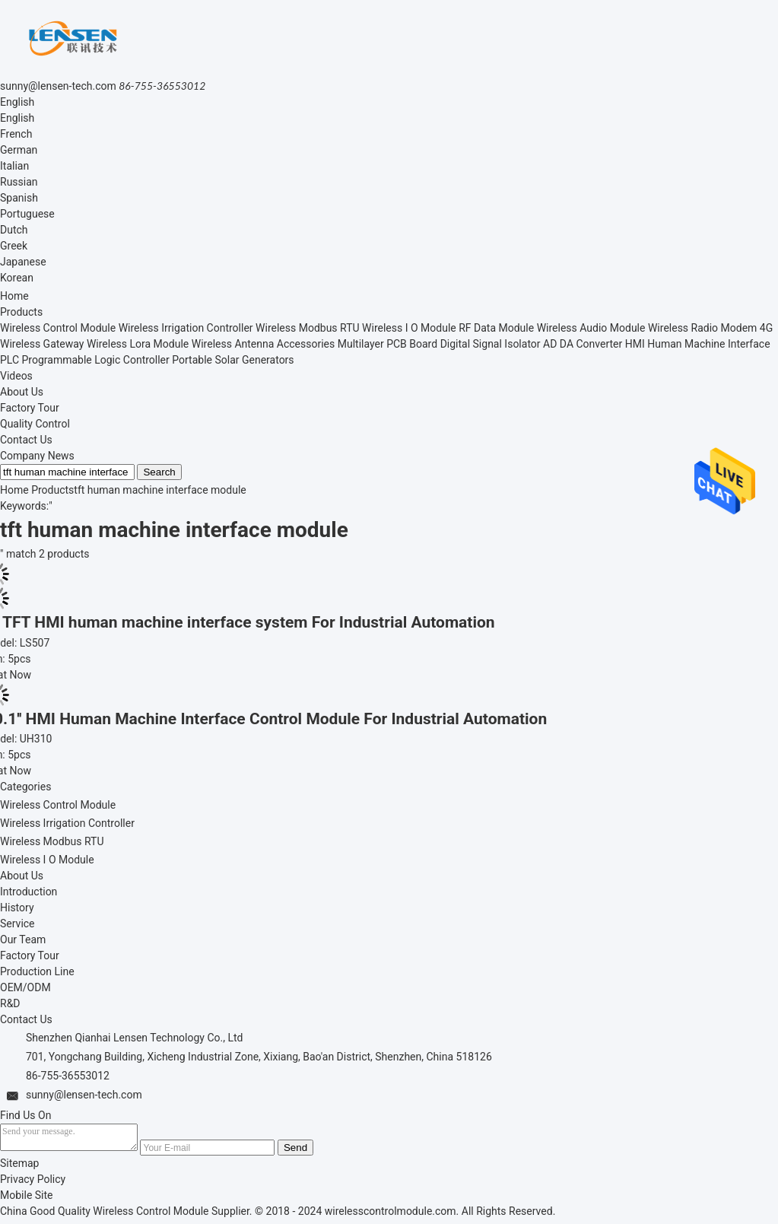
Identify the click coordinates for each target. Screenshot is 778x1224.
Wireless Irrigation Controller (186, 328)
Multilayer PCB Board (387, 344)
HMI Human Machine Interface (697, 344)
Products (21, 312)
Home (14, 296)
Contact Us (26, 440)
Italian (14, 166)
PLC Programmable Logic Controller (85, 360)
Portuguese (27, 214)
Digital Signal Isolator (490, 344)
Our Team (23, 939)
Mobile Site (26, 1200)
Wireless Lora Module (138, 344)
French (16, 134)
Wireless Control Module (58, 328)
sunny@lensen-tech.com (58, 86)
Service (17, 923)
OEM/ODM (25, 987)
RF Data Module (496, 328)
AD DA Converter (582, 344)
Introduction (28, 891)
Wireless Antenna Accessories (263, 344)
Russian (19, 182)
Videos (16, 376)
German (18, 150)
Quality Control (35, 424)
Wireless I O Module (409, 328)
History (17, 907)
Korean (16, 278)
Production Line (37, 971)
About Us (21, 392)
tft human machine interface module (160, 490)
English (17, 102)
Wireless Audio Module (591, 328)
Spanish (19, 198)
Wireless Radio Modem (702, 328)
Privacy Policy (32, 1184)
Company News (37, 456)
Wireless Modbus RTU (308, 328)
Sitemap (19, 1168)
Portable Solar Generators (233, 360)
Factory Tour (29, 408)
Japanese (23, 262)
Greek (13, 246)
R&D (10, 1003)
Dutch (14, 230)
